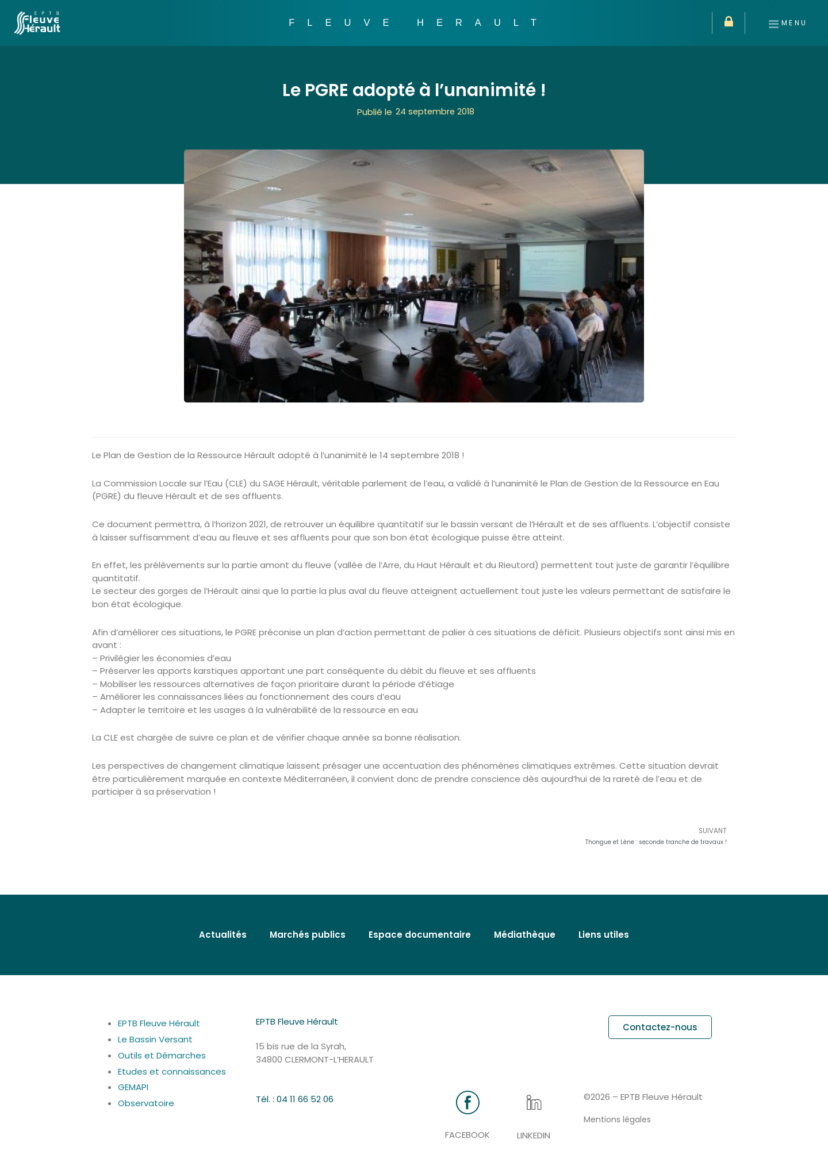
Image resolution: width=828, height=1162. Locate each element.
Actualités (223, 935)
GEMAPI (142, 1088)
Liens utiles (603, 935)
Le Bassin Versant (155, 1039)
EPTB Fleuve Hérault (159, 1024)
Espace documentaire (420, 935)
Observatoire (146, 1104)
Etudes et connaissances (179, 1071)
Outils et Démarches (162, 1055)
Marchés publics (308, 935)
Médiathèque (524, 935)
